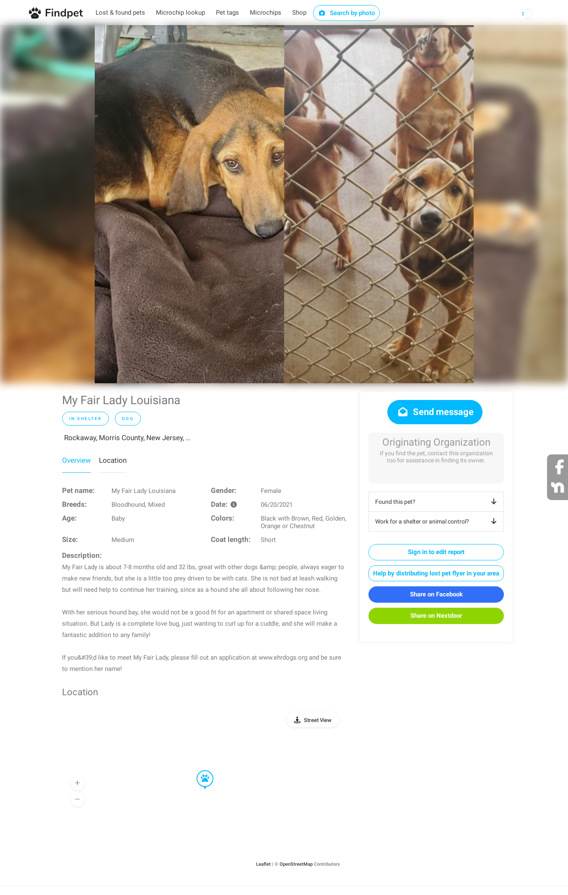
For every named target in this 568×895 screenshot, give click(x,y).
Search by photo (346, 13)
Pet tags (227, 12)
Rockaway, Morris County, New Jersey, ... (127, 437)
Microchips (265, 12)
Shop (299, 12)
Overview (76, 460)
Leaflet (263, 864)
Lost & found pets (120, 12)
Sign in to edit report (436, 552)
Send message (435, 412)
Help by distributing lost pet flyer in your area (436, 573)
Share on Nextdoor (436, 615)
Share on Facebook (436, 594)
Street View (318, 720)
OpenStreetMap (296, 864)
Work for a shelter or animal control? (437, 521)
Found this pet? (437, 501)
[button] (199, 770)
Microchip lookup (180, 12)
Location (113, 460)
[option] (189, 204)
